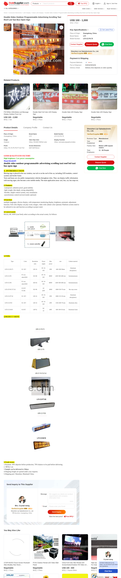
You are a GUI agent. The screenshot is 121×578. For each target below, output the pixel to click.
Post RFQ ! (69, 516)
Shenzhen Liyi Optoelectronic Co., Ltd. (85, 51)
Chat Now (108, 571)
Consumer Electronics (15, 13)
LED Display (27, 13)
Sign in (109, 3)
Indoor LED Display (37, 13)
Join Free (114, 3)
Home (5, 13)
